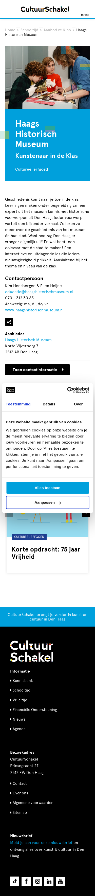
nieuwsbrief (41, 842)
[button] (9, 513)
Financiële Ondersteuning (35, 709)
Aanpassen (47, 502)
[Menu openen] (85, 9)
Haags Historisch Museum (28, 339)
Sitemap (20, 812)
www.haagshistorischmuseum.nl (34, 310)
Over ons (20, 793)
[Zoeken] (9, 9)
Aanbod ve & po (57, 30)
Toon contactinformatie (38, 369)
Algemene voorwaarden (33, 802)
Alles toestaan (48, 488)
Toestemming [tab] (18, 404)
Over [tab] (78, 404)
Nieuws (19, 719)
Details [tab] (49, 404)
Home (10, 30)
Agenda (19, 729)
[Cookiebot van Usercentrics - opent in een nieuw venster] (67, 390)
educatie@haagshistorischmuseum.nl (39, 291)
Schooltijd (29, 30)
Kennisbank (23, 680)
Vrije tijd (20, 700)
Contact (20, 783)
